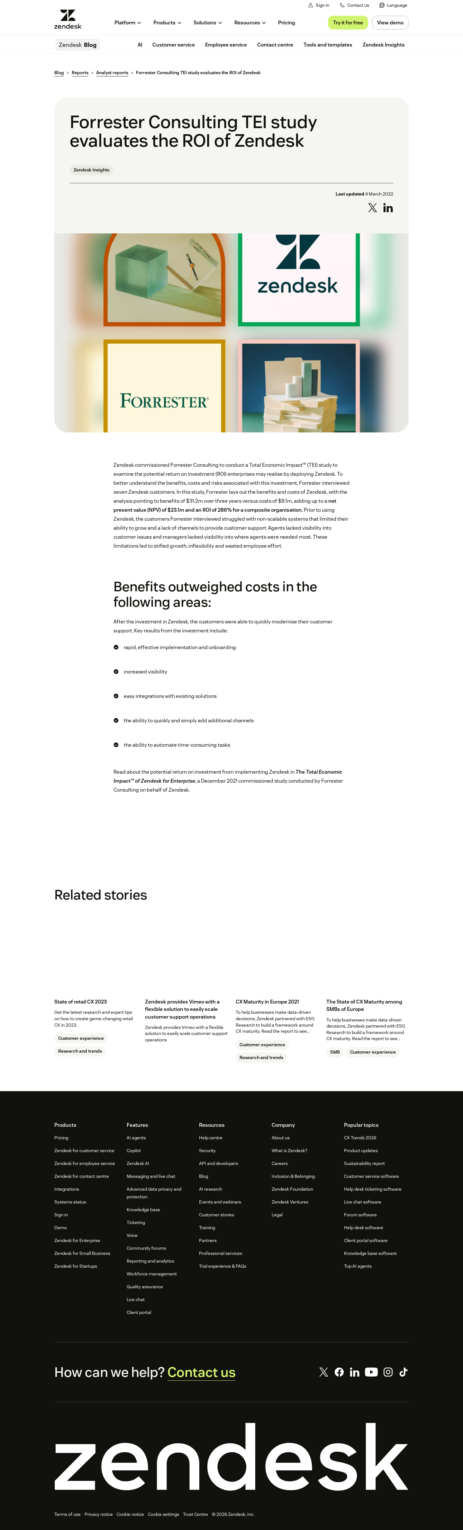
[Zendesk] (231, 1457)
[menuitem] (393, 5)
